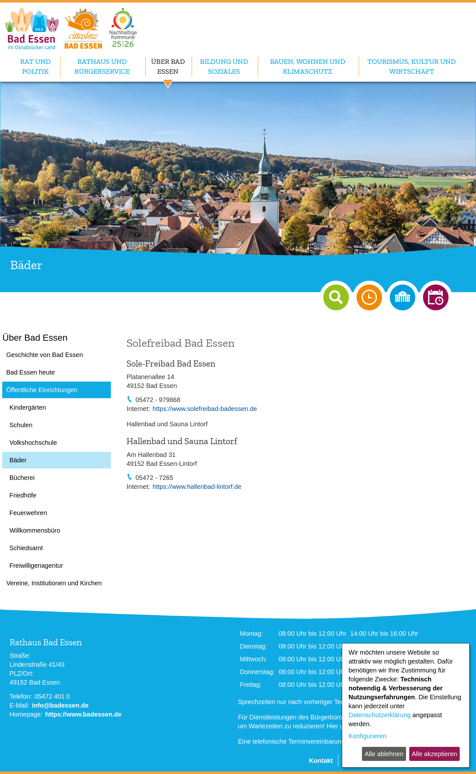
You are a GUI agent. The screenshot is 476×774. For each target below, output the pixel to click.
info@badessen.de (60, 705)
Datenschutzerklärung (380, 714)
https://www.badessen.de (83, 714)
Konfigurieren (368, 736)
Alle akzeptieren (434, 753)
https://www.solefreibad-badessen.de (205, 408)
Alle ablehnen (384, 753)
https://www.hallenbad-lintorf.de (197, 486)
